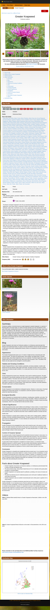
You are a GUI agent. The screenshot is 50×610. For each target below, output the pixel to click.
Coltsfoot (26, 127)
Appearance (10, 81)
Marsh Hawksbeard (15, 152)
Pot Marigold (37, 163)
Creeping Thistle (38, 133)
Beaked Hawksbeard (41, 119)
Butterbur (14, 124)
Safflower (23, 167)
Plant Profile (7, 72)
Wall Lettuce (9, 179)
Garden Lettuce (35, 137)
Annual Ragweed (41, 118)
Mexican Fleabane (24, 154)
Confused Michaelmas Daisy (34, 131)
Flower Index (27, 5)
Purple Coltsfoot (15, 164)
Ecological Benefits (11, 87)
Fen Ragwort (29, 136)
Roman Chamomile (25, 166)
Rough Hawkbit (43, 166)
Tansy (40, 176)
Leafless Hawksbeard (16, 149)
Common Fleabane (39, 128)
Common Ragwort (7, 131)
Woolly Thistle (14, 182)
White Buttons (6, 181)
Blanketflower (37, 121)
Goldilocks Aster (41, 140)
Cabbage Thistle (26, 124)
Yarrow (20, 182)
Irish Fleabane (10, 148)
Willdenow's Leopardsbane (16, 181)
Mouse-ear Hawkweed (8, 155)
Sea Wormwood (24, 169)
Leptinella (44, 149)
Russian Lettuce (16, 167)
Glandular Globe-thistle (22, 139)
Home (4, 5)
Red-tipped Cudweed (8, 166)
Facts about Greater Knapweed (14, 95)
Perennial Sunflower (18, 161)
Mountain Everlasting (40, 154)
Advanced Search (19, 5)
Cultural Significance (12, 89)
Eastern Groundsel (33, 134)
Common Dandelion (29, 128)
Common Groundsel (17, 130)
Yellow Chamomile (26, 182)
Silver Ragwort (15, 172)
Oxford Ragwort (13, 160)
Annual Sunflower (7, 119)
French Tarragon (19, 137)
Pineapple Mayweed (27, 161)
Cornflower (18, 133)
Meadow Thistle (6, 154)
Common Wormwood (17, 131)
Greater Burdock (25, 142)
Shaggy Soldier (12, 170)
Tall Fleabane (22, 176)
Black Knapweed (21, 121)
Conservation (10, 86)
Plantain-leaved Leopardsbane (40, 161)
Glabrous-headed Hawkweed (9, 139)
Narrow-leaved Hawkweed (38, 155)
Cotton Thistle (24, 133)
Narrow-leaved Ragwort (24, 157)
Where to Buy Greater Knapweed (12, 74)
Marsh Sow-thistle (32, 152)
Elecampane (13, 136)
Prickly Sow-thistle (7, 164)
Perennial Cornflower (31, 160)
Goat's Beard (17, 140)
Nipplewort (12, 158)
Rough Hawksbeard (7, 167)
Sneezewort (5, 175)
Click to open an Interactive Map (25, 593)
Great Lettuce (18, 142)
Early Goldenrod (24, 134)
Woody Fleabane (7, 182)
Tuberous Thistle (28, 178)
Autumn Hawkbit (25, 119)
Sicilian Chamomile (7, 172)
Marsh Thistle (40, 152)
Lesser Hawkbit (14, 151)
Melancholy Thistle (15, 154)
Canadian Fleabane (35, 124)
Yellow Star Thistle (11, 184)
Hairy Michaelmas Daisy (34, 143)
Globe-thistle (11, 140)
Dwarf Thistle (17, 134)
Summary (9, 78)
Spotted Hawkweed (28, 175)
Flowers (10, 8)
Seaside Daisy (31, 169)
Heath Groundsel (37, 145)
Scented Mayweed (38, 167)
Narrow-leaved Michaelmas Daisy (10, 157)
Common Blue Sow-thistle (35, 127)
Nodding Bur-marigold (20, 158)
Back (45, 11)
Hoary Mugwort (20, 146)
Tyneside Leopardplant (38, 178)
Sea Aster (10, 169)
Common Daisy (20, 128)
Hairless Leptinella (24, 143)
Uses (8, 84)
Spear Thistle (12, 175)
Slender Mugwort (24, 172)
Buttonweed (19, 124)
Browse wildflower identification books (25, 66)
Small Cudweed (39, 172)
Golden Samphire (33, 140)
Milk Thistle (31, 154)
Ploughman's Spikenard (8, 163)
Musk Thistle (17, 155)
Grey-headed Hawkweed (35, 142)
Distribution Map (8, 98)
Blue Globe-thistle (12, 122)
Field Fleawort (40, 136)
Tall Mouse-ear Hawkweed (32, 176)
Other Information (9, 77)
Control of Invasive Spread (13, 92)
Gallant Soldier (27, 137)
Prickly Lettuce (43, 163)
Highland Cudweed (12, 146)
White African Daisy (32, 179)
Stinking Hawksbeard (14, 176)
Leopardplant (31, 149)
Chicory (4, 127)
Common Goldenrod (7, 130)
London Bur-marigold (32, 151)
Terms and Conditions (25, 604)
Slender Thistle (31, 172)
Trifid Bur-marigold (19, 178)
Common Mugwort (40, 130)
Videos (9, 96)
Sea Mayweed (16, 169)
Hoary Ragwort (28, 146)
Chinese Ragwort (20, 127)
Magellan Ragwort (41, 151)
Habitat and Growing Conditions (14, 83)
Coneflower (24, 131)
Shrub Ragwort (41, 170)
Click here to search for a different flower (11, 13)
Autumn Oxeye (32, 119)
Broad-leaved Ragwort (41, 122)
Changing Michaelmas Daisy (39, 125)
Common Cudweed (12, 128)
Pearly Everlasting (21, 160)
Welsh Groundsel (17, 179)
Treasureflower (11, 178)
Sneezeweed (39, 173)
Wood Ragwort (42, 181)
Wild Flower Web (7, 2)
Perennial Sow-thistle (8, 161)
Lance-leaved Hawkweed (38, 148)
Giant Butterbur (42, 137)
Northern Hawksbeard (31, 158)
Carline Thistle (11, 125)
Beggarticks (5, 121)
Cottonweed (31, 133)
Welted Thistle (24, 179)
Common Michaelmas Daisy (29, 130)
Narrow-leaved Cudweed (26, 155)
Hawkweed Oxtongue (19, 145)
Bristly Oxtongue (20, 122)
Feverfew (34, 136)
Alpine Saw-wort (32, 118)
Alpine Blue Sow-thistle (8, 118)
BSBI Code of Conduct (31, 64)
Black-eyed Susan (29, 121)
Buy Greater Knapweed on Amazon (10, 271)
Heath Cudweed (28, 145)
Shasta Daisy (19, 170)
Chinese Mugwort (11, 127)
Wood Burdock (35, 181)
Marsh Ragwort (24, 152)
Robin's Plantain (17, 166)
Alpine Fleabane (24, 118)
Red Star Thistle (30, 164)
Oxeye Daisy (6, 160)
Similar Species (8, 75)
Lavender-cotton (6, 149)
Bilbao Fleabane (12, 121)
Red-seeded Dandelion (40, 164)
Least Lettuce (25, 149)
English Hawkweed (21, 136)
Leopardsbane (38, 149)
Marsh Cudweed (7, 152)
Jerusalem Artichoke (27, 148)
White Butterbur (41, 179)
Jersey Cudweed (18, 148)
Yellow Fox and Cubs (36, 182)
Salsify (27, 167)
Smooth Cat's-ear (12, 173)
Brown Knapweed (7, 124)
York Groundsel (26, 184)
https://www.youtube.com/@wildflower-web (13, 552)
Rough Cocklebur (35, 166)
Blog (8, 80)
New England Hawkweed (36, 157)
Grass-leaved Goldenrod (8, 142)
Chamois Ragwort (28, 125)
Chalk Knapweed (19, 125)
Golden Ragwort (24, 140)
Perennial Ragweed (41, 160)
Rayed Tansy (23, 164)
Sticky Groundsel (38, 175)
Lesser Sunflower (22, 151)
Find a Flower (10, 5)
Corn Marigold (12, 133)
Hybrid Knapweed (36, 146)
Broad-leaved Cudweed (30, 122)
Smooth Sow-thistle (31, 173)
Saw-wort (31, 167)
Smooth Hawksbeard (21, 173)
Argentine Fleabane (16, 119)
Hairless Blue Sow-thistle (13, 143)
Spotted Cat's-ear (20, 175)
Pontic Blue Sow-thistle (28, 163)
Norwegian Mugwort (41, 158)
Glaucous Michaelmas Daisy (34, 139)
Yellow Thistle (19, 184)
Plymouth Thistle (18, 163)
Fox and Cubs (12, 137)
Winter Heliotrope (27, 181)
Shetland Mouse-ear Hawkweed (30, 170)
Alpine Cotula (17, 118)
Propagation (10, 90)
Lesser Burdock (6, 151)
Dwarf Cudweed (9, 134)
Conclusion (9, 93)
